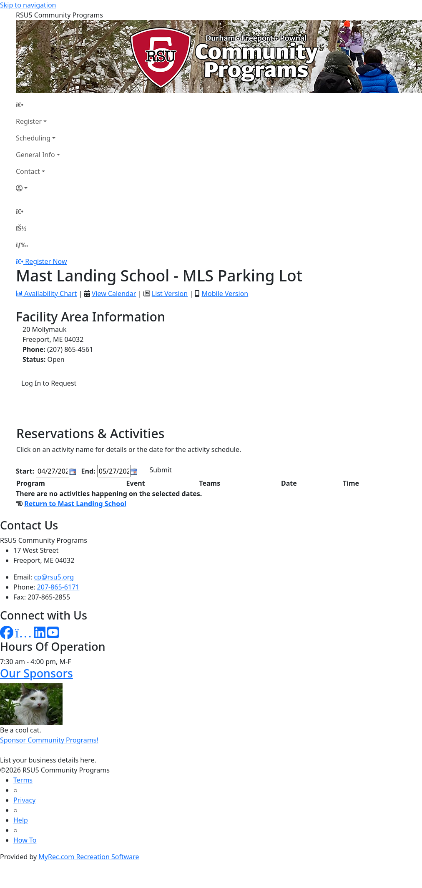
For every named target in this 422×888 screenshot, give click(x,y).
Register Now (46, 261)
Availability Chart (46, 293)
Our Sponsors (36, 673)
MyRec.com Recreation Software (88, 856)
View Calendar (114, 293)
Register (29, 121)
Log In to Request (48, 383)
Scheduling (33, 138)
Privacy (24, 800)
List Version (170, 293)
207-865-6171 (58, 587)
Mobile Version (224, 293)
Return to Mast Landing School (75, 503)
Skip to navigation (28, 5)
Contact (28, 171)
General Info (35, 154)
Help (20, 820)
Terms (23, 780)
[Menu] (22, 244)
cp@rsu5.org (54, 577)
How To (24, 840)
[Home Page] (38, 104)
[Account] (38, 188)
